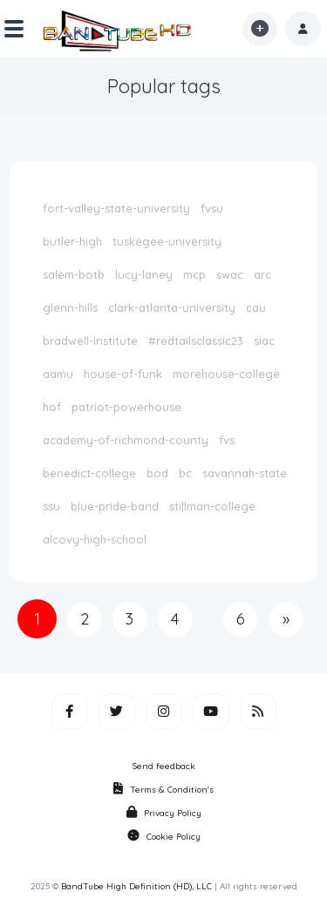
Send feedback (164, 766)
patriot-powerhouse (126, 407)
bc (185, 473)
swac (229, 274)
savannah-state (244, 473)
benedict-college (89, 473)
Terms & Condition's (163, 789)
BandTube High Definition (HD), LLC (136, 886)
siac (264, 341)
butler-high (72, 241)
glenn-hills (70, 307)
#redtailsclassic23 (195, 341)
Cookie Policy (164, 836)
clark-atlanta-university (171, 307)
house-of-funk (123, 374)
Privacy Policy (163, 813)
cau (256, 307)
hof (52, 407)
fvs (227, 440)
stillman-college (212, 506)
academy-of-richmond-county (125, 440)
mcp (194, 274)
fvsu (212, 208)
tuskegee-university (166, 241)
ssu (51, 506)
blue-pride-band (115, 506)
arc (262, 274)
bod (157, 473)
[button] (303, 28)
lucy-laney (144, 274)
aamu (58, 374)
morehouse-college (226, 374)
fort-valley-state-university (116, 208)
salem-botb (74, 274)
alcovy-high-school (94, 539)
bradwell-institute (90, 341)
